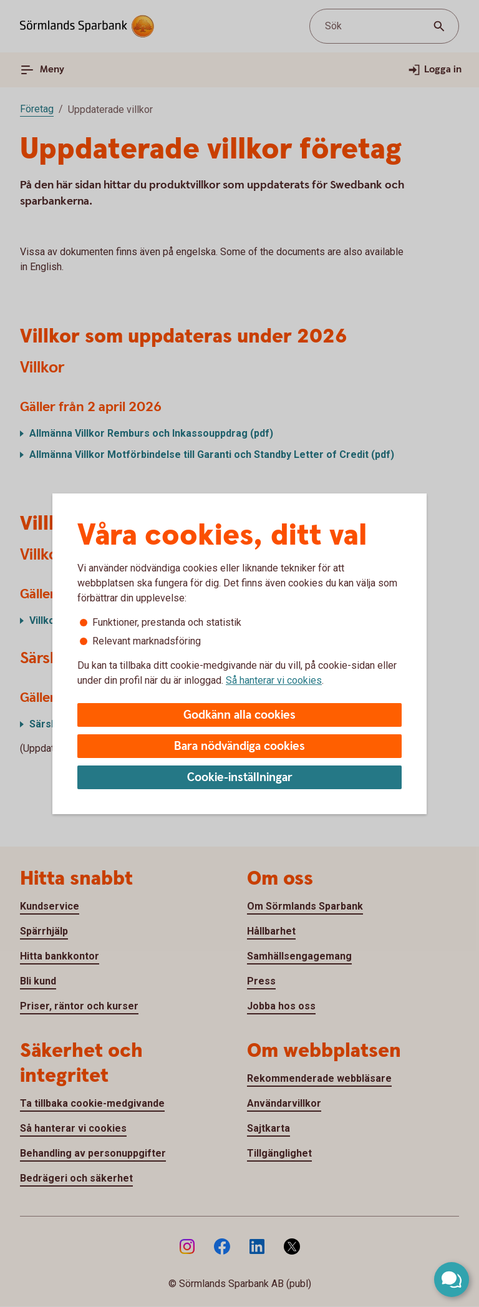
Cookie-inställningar (240, 777)
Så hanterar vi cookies (274, 680)
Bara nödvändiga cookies (239, 746)
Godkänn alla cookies (239, 715)
